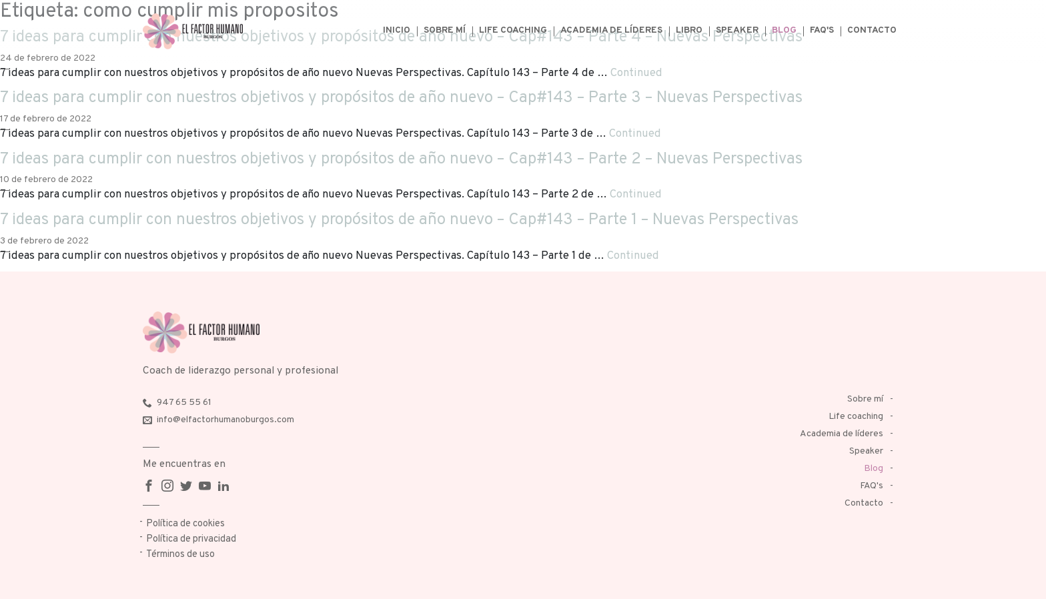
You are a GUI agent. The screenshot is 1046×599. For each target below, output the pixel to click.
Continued (636, 73)
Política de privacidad (191, 539)
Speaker (737, 30)
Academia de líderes (611, 30)
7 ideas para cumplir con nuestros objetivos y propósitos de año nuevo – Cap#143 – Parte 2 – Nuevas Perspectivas (401, 159)
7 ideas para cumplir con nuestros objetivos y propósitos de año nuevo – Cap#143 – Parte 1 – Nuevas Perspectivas (399, 220)
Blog (784, 30)
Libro (689, 30)
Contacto (872, 30)
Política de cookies (185, 524)
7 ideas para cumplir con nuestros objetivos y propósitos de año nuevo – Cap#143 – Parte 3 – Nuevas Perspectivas (401, 98)
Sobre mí (445, 30)
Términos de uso (180, 554)
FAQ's (822, 30)
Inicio (396, 30)
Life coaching (513, 30)
